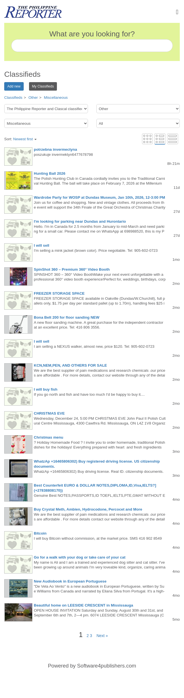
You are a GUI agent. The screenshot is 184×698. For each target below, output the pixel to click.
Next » (100, 635)
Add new (14, 86)
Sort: (20, 139)
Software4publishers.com (106, 666)
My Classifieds (43, 86)
